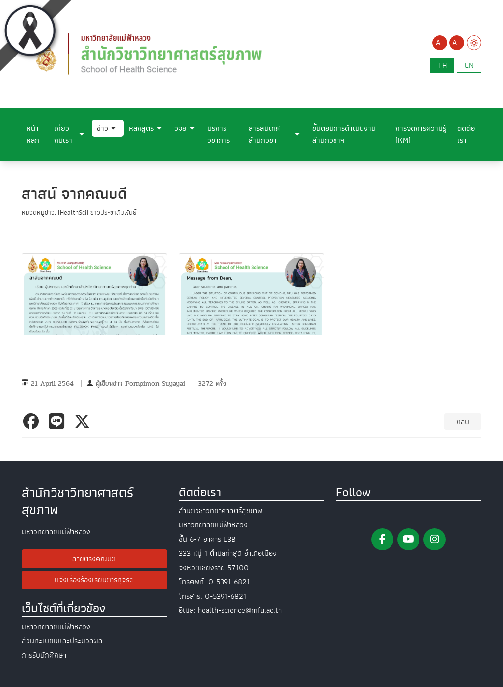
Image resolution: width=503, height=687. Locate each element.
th (442, 65)
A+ (456, 43)
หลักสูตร (141, 128)
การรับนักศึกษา (44, 655)
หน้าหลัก (33, 134)
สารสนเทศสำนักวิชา (264, 134)
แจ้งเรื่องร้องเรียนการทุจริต (94, 580)
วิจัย (180, 128)
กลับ (462, 422)
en (469, 65)
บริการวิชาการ (218, 134)
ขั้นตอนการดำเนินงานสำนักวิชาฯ (344, 134)
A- (439, 43)
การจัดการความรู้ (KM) (420, 134)
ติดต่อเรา (466, 134)
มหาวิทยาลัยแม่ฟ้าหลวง (56, 626)
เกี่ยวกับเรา (63, 134)
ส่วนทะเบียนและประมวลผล (62, 641)
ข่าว (102, 128)
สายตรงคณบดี (94, 559)
